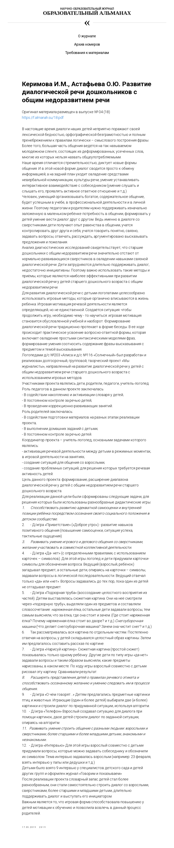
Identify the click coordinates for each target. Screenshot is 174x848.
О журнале (87, 36)
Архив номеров (87, 44)
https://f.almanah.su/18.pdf (43, 117)
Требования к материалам (87, 52)
